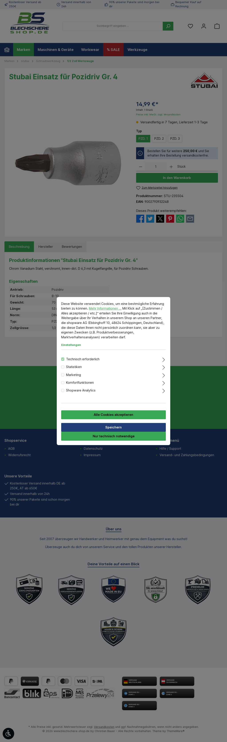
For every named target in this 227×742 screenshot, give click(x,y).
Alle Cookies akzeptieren (113, 415)
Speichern (113, 427)
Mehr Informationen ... (105, 308)
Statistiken (74, 367)
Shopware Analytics (81, 390)
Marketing (73, 375)
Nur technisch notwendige (114, 436)
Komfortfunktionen (80, 382)
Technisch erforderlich (83, 359)
